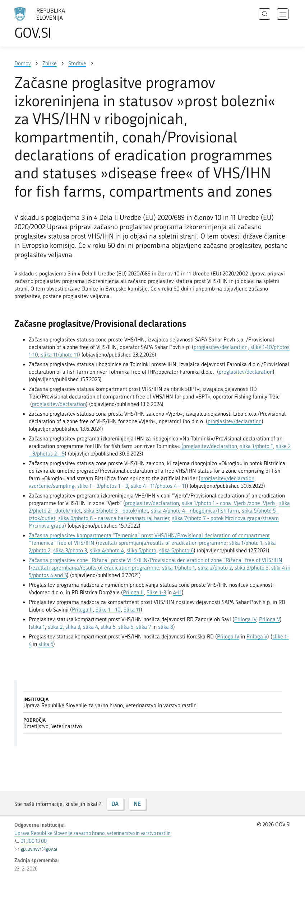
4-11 (177, 592)
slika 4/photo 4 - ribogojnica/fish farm (195, 511)
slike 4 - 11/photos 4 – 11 (158, 486)
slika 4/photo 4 (107, 550)
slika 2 (55, 627)
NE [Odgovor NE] (137, 803)
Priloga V (269, 619)
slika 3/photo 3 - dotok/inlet (116, 511)
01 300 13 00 (33, 841)
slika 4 (90, 627)
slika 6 (125, 627)
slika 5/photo (141, 550)
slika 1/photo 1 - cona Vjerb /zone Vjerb (229, 503)
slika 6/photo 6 (176, 550)
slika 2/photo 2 (215, 568)
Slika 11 (132, 610)
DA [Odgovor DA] (115, 803)
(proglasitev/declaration (208, 446)
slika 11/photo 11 (59, 354)
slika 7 (143, 627)
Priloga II (133, 592)
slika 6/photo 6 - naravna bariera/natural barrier (113, 518)
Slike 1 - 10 (108, 610)
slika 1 (38, 627)
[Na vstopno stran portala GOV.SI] (50, 23)
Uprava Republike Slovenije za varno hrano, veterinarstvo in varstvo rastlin (92, 833)
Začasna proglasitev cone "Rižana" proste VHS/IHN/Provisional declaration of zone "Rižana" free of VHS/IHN (155, 560)
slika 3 (72, 627)
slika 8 (165, 627)
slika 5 (108, 627)
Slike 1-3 (156, 592)
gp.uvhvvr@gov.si (38, 849)
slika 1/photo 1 (256, 446)
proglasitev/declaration (221, 347)
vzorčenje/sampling (51, 486)
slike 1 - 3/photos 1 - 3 (102, 486)
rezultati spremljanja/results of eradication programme (162, 543)
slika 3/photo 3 (70, 550)
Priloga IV (245, 619)
